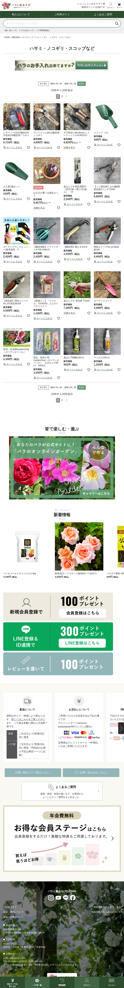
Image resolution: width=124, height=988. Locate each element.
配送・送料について (13, 912)
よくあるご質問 (103, 14)
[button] (66, 96)
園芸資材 (16, 38)
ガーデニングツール (30, 38)
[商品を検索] (58, 24)
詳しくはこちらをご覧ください (28, 719)
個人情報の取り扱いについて (106, 912)
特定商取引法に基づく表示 (107, 907)
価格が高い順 (70, 84)
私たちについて (21, 14)
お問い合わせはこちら (14, 958)
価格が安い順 (56, 84)
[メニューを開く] (111, 982)
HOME (7, 38)
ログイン (111, 7)
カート (119, 7)
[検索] (117, 23)
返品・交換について (13, 917)
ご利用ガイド (62, 14)
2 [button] (62, 96)
